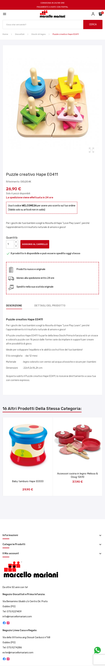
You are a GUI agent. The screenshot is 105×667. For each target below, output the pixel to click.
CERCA (93, 24)
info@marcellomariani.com (17, 616)
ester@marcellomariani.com (18, 652)
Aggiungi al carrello (35, 244)
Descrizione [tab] (14, 305)
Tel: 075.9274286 (12, 647)
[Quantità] (10, 244)
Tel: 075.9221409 (12, 611)
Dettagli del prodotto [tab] (49, 305)
